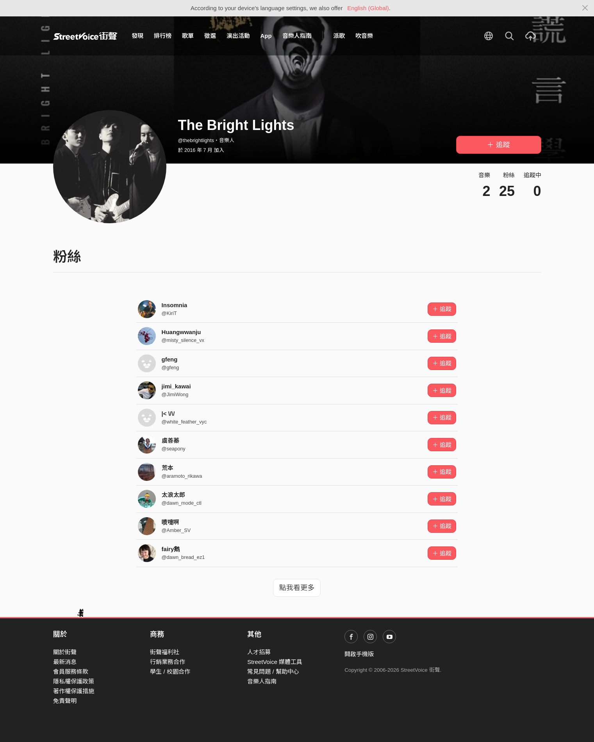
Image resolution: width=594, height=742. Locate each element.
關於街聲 (65, 652)
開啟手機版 (359, 654)
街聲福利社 (164, 652)
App (266, 35)
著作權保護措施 (73, 691)
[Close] (585, 8)
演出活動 (238, 35)
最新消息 (65, 661)
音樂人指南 (297, 35)
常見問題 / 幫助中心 (273, 671)
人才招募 (259, 652)
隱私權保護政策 (73, 681)
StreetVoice (85, 36)
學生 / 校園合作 (170, 671)
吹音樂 (364, 35)
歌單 (188, 35)
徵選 (210, 35)
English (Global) (368, 8)
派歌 (339, 35)
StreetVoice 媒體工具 (274, 661)
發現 (137, 35)
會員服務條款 (70, 671)
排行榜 (162, 35)
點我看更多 (296, 588)
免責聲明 (65, 701)
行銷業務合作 (167, 661)
